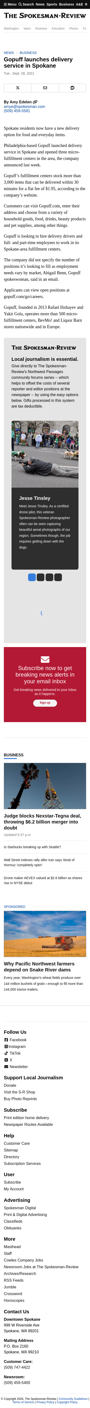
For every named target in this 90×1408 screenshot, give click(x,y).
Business (66, 4)
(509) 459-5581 (17, 111)
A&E (79, 4)
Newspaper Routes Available (28, 1124)
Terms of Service (23, 1402)
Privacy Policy (45, 1402)
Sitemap (11, 1150)
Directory (11, 1157)
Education (58, 28)
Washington (11, 28)
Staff (8, 1253)
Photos (73, 28)
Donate (10, 1085)
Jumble (10, 1287)
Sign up (45, 702)
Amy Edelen (23, 102)
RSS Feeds (14, 1280)
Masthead (12, 1247)
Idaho (27, 28)
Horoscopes (14, 1300)
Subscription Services (22, 1164)
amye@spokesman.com (24, 107)
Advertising (17, 1200)
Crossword (13, 1294)
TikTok (12, 1053)
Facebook (15, 1040)
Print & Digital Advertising (25, 1215)
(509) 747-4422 (17, 1367)
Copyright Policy (67, 1402)
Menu (10, 4)
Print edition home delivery (26, 1118)
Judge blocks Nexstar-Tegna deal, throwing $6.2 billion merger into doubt (42, 821)
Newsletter (16, 1067)
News (40, 4)
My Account (14, 1189)
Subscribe (12, 1182)
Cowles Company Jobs (23, 1260)
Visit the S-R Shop (19, 1092)
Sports (52, 4)
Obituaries (12, 1228)
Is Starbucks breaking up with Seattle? (32, 847)
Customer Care (17, 1143)
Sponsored (23, 907)
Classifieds (13, 1221)
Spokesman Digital (20, 1208)
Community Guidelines (73, 1399)
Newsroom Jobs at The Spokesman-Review (41, 1267)
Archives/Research (20, 1274)
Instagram (15, 1047)
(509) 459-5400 (17, 1383)
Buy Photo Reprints (20, 1099)
